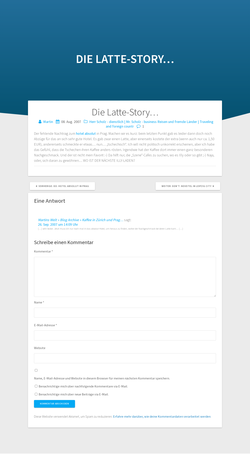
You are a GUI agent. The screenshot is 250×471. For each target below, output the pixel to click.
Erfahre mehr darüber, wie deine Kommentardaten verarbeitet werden (162, 416)
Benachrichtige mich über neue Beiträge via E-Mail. (74, 394)
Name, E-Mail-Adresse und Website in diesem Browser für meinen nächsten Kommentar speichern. (102, 378)
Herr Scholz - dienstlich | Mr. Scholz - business (123, 121)
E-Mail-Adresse (45, 325)
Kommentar (43, 251)
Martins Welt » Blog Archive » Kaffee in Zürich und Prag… (80, 220)
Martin (48, 121)
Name (39, 302)
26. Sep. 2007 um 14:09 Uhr (58, 224)
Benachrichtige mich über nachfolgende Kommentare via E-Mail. (83, 386)
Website (39, 348)
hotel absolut (86, 133)
